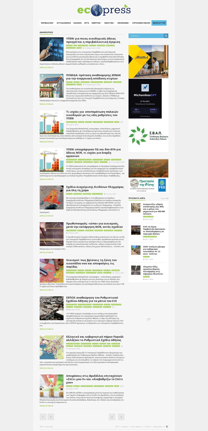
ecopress (125, 427)
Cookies (147, 427)
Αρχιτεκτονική (71, 122)
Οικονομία (123, 23)
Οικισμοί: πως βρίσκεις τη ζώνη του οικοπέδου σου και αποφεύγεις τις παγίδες (91, 263)
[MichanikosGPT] (145, 98)
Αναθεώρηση (46, 32)
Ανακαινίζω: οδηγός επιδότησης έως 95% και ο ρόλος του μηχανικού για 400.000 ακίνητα (154, 209)
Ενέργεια (96, 23)
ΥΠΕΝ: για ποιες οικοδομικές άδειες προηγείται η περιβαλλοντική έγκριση (93, 40)
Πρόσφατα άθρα (137, 198)
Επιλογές (88, 122)
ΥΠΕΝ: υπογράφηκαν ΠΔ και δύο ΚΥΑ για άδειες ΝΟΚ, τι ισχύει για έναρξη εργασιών (93, 153)
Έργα (86, 23)
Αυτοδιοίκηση (64, 23)
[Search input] (147, 36)
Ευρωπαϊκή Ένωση (97, 82)
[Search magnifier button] (166, 36)
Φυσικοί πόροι (97, 194)
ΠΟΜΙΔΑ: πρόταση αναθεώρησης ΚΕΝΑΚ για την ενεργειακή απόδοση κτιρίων (93, 76)
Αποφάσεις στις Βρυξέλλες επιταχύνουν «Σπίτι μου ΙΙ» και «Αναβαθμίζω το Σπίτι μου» (94, 379)
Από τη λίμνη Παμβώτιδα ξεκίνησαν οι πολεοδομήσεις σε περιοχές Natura (154, 230)
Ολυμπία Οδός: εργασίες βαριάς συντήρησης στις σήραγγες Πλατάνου (153, 270)
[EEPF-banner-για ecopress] (148, 175)
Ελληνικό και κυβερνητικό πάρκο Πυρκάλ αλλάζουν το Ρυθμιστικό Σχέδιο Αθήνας (95, 338)
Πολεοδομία (70, 48)
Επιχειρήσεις (85, 82)
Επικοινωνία (158, 427)
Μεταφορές (116, 343)
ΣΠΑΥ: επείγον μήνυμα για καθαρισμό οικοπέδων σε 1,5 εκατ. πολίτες (154, 250)
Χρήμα (79, 48)
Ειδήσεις (77, 23)
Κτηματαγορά (83, 45)
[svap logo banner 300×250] (148, 135)
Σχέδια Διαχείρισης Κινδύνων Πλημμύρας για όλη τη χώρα (95, 188)
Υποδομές (107, 346)
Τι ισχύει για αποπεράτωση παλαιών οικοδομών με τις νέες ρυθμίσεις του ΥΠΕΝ (92, 115)
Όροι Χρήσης (136, 427)
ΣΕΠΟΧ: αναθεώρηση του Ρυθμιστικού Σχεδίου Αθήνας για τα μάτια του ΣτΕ (92, 299)
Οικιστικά (109, 23)
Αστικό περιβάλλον (84, 159)
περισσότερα (46, 67)
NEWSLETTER (159, 23)
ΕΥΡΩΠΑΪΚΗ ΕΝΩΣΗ (141, 23)
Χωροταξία (103, 162)
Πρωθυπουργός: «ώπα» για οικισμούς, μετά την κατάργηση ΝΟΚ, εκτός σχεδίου (94, 225)
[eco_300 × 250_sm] (148, 61)
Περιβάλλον (47, 23)
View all (163, 198)
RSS (117, 427)
